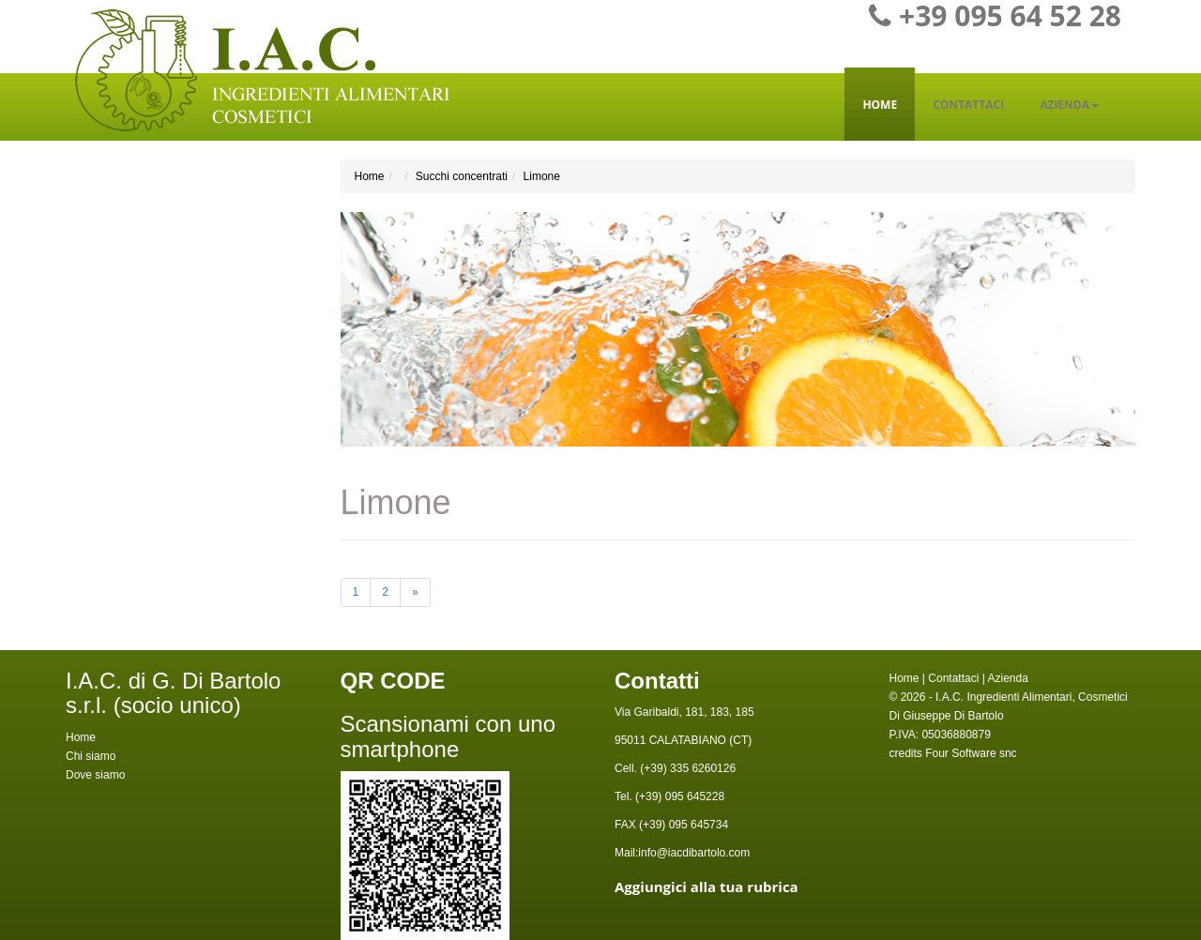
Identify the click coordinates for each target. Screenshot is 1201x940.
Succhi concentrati (462, 176)
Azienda (1069, 105)
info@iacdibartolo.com (694, 852)
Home (879, 105)
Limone (542, 176)
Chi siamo (90, 756)
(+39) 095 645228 (678, 796)
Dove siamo (95, 774)
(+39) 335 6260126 (686, 768)
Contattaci (968, 105)
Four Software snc (970, 753)
